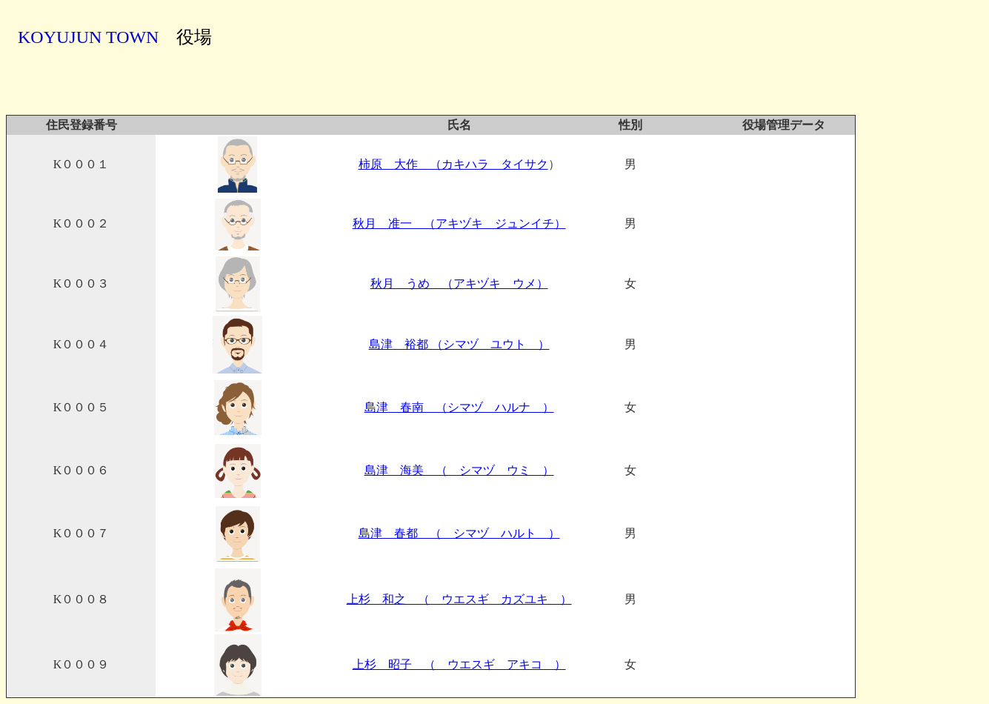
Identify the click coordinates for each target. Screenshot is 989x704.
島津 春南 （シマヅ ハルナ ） (459, 407)
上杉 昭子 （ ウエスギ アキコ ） (459, 664)
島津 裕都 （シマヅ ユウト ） (459, 344)
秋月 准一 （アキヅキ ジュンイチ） (459, 223)
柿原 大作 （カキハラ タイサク (453, 164)
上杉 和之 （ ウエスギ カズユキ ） (459, 599)
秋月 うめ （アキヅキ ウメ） (459, 283)
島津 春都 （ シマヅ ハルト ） (459, 533)
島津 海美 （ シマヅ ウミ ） (459, 470)
